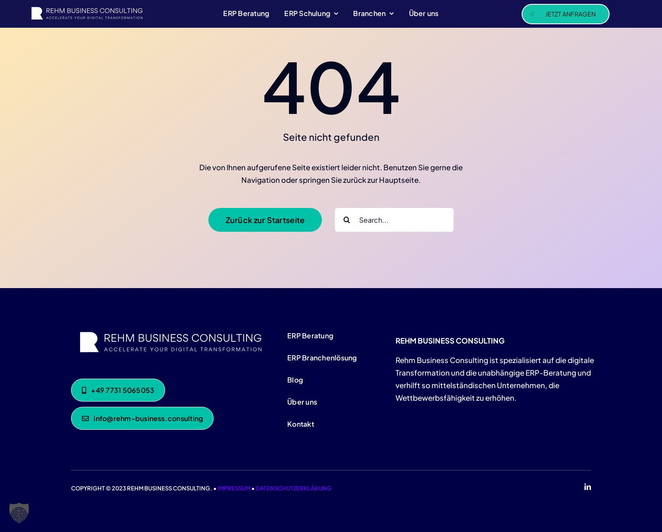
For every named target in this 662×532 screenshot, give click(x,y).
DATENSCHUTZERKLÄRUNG (293, 488)
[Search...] (394, 220)
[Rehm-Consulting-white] (168, 330)
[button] (19, 513)
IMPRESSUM (233, 488)
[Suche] (347, 220)
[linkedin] (587, 486)
